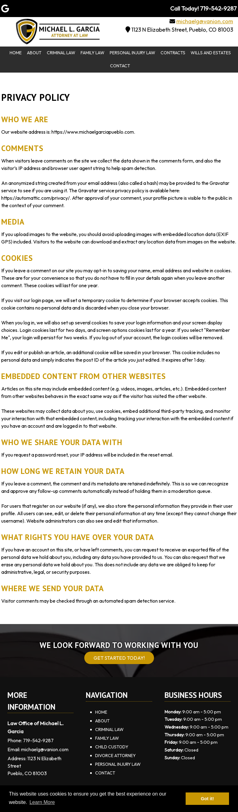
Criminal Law (61, 53)
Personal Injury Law (132, 53)
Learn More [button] (42, 802)
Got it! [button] (207, 798)
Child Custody (111, 747)
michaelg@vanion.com (204, 21)
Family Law (92, 53)
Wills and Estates (211, 53)
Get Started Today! (119, 658)
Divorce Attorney (115, 755)
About (34, 53)
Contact (120, 66)
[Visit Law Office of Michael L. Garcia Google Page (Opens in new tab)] (5, 8)
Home (16, 53)
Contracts (173, 53)
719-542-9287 (38, 740)
